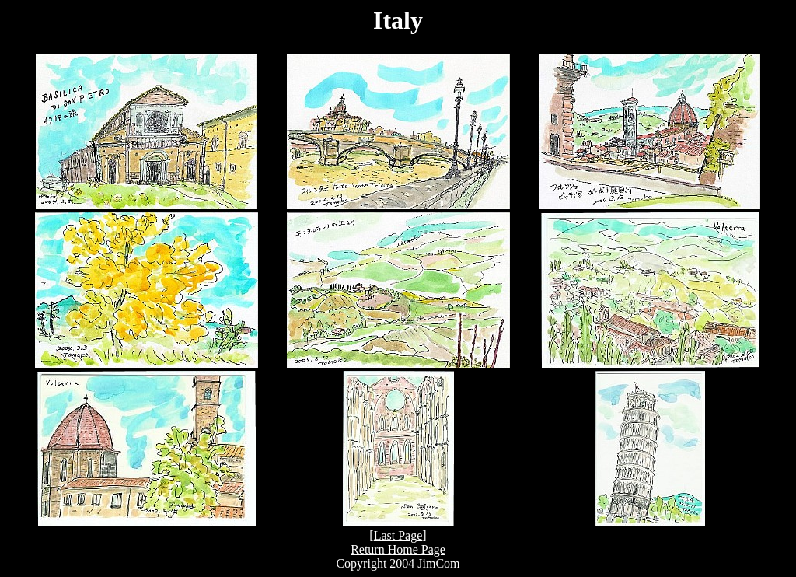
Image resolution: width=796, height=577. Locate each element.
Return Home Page (398, 549)
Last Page (398, 535)
